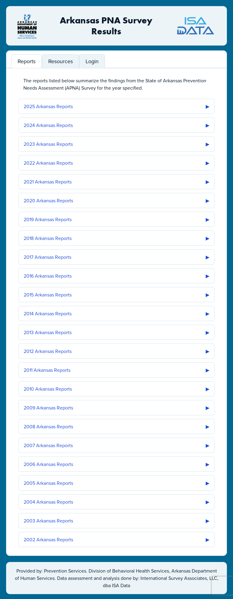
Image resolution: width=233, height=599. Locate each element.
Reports (26, 61)
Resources (60, 61)
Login (92, 61)
